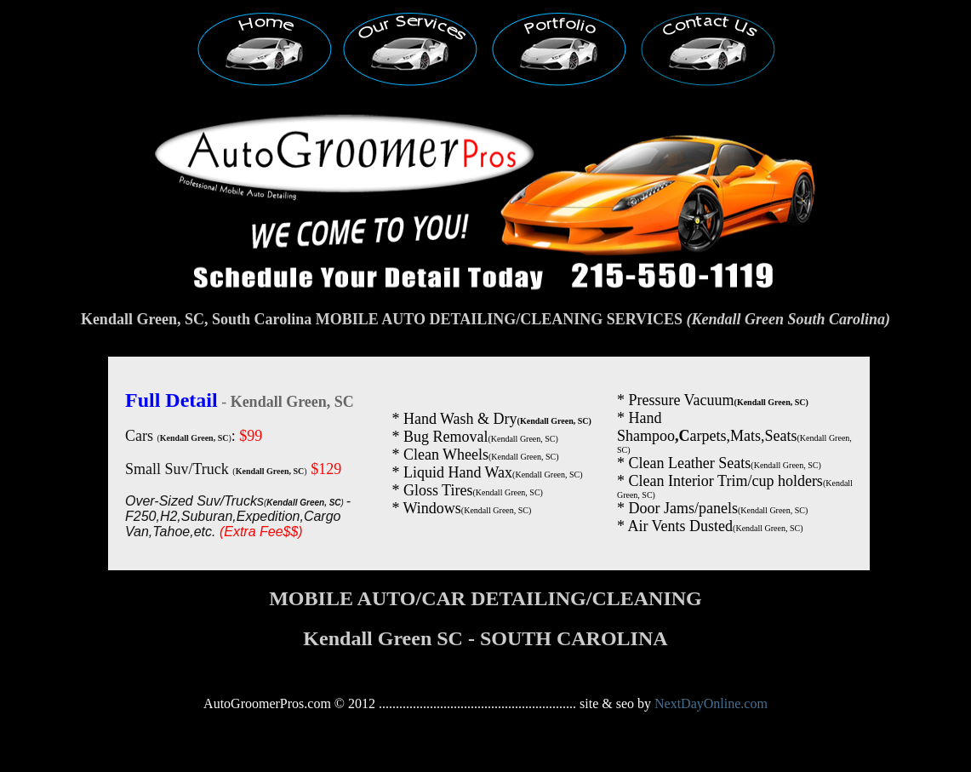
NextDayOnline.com (711, 703)
